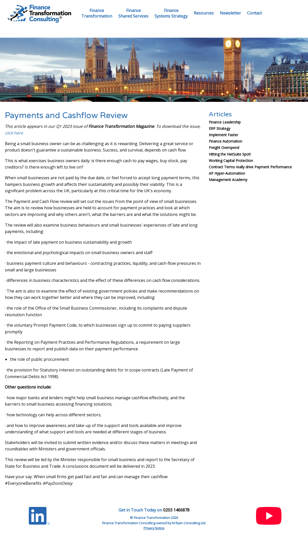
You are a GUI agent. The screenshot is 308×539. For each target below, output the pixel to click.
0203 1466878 (176, 510)
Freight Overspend (224, 147)
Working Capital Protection (231, 160)
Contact (254, 13)
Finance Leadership (225, 122)
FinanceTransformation (96, 13)
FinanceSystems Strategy (171, 13)
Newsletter (230, 13)
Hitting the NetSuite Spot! (230, 154)
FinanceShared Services (133, 13)
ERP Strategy (219, 128)
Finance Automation (225, 141)
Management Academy (228, 179)
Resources (204, 13)
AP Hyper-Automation (227, 173)
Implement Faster (223, 134)
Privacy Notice (154, 528)
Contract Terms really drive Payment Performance (250, 166)
